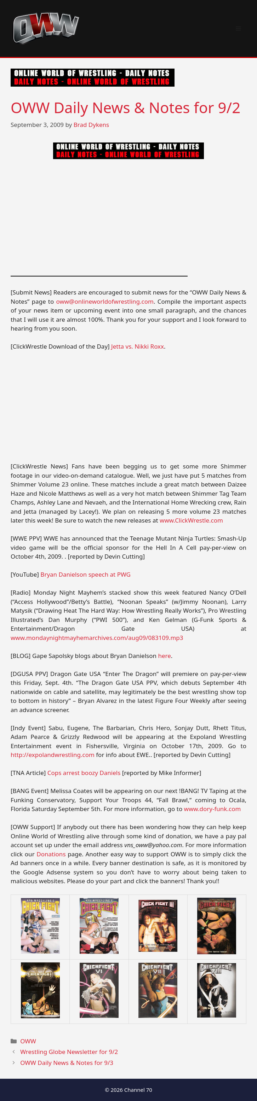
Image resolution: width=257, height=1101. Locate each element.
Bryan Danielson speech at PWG (85, 574)
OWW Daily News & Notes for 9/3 (66, 1063)
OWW (28, 1041)
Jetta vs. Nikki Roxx (137, 346)
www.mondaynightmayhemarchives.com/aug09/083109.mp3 (97, 638)
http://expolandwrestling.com (53, 755)
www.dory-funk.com (212, 809)
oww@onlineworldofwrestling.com (104, 301)
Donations (50, 854)
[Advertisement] (128, 217)
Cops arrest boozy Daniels (83, 773)
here (164, 656)
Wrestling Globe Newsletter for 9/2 (69, 1052)
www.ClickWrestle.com (191, 520)
